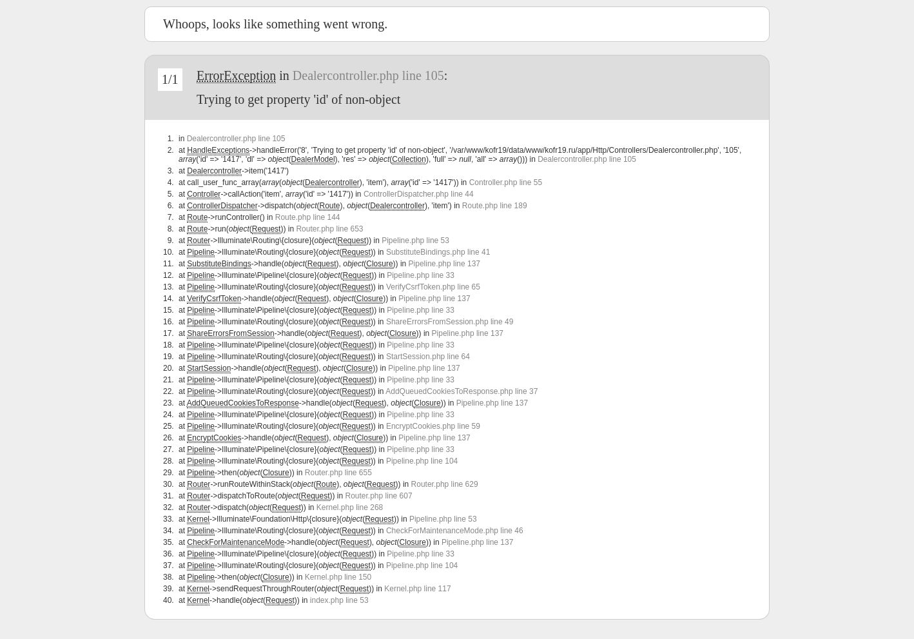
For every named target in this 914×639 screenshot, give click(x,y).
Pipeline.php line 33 (420, 275)
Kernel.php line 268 (349, 507)
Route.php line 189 (494, 205)
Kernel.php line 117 (417, 588)
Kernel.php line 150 (338, 577)
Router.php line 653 (329, 228)
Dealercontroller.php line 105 (368, 75)
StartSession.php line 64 (428, 356)
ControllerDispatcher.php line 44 (419, 194)
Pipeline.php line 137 (444, 263)
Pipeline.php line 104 (422, 461)
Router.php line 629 (444, 484)
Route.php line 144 (307, 217)
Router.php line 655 (338, 472)
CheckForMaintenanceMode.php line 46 (454, 530)
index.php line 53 (339, 600)
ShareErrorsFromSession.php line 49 (449, 321)
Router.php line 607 (379, 495)
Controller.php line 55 (505, 182)
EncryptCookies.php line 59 (433, 426)
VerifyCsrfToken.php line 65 (433, 286)
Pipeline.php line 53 (415, 240)
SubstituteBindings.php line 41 (438, 252)
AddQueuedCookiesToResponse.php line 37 (461, 391)
